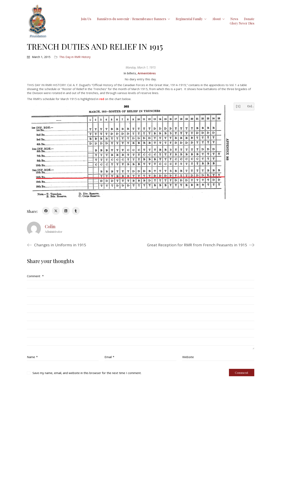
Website (188, 357)
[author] (34, 229)
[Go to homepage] (37, 21)
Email (109, 357)
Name (32, 357)
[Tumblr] (76, 211)
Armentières (147, 73)
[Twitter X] (56, 211)
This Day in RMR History (75, 57)
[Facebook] (46, 211)
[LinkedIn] (66, 211)
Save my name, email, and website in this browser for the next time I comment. (87, 373)
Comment (35, 276)
